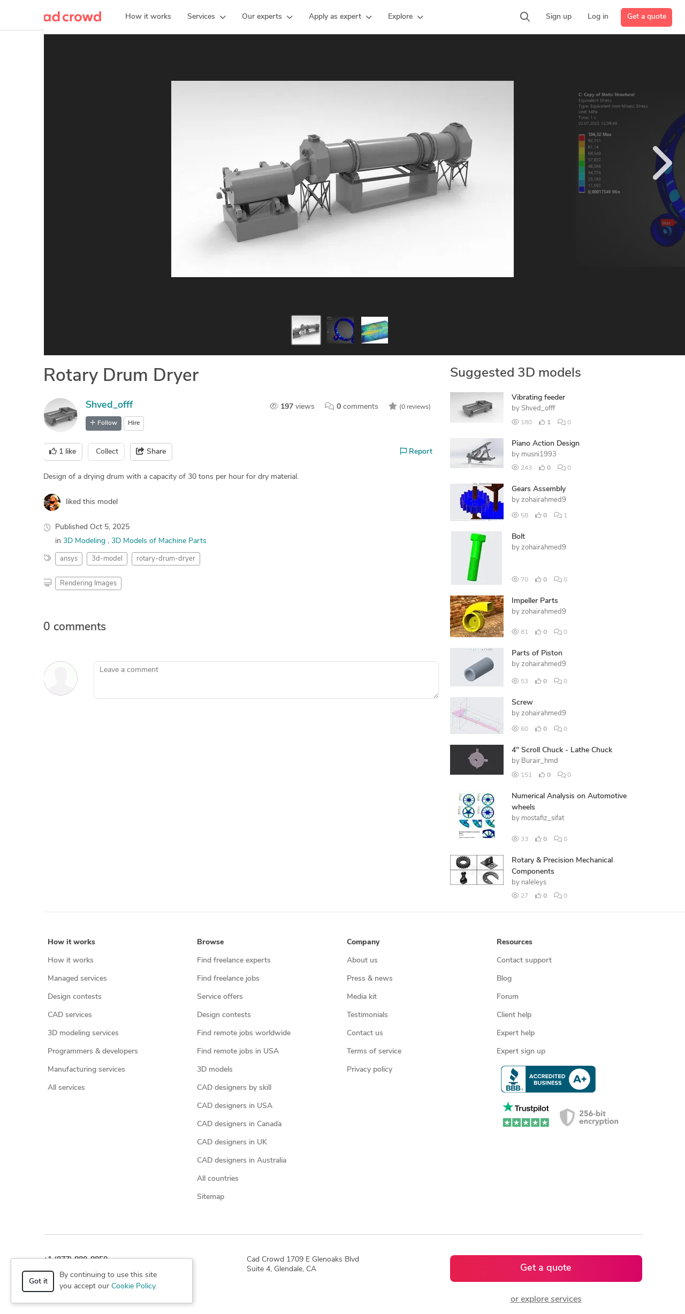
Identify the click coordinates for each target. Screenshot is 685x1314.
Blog (504, 979)
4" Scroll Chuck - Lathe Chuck (562, 750)
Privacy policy (369, 1070)
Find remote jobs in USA (238, 1052)
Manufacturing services (86, 1070)
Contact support (524, 961)
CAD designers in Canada (239, 1124)
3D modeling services (83, 1033)
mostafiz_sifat (542, 818)
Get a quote (646, 17)
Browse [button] (210, 942)
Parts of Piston (537, 654)
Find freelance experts (234, 961)
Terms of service (374, 1052)
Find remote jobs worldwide (244, 1033)
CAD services (70, 1015)
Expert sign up (521, 1052)
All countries (218, 1179)
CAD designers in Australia (241, 1161)
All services (66, 1088)
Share (151, 451)
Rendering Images (88, 583)
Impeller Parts (535, 601)
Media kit (362, 997)
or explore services (546, 1299)
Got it (38, 1282)
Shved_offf (109, 405)
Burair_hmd (539, 761)
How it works (71, 961)
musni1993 (539, 454)
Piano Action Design (546, 444)
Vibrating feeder (538, 398)
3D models (215, 1070)
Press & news (370, 979)
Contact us (365, 1033)
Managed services (77, 979)
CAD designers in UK (232, 1143)
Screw (522, 703)
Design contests (75, 997)
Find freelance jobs (228, 979)
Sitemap (210, 1197)
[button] (206, 17)
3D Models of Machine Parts (159, 541)
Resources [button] (514, 942)
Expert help (516, 1033)
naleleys (533, 882)
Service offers (220, 997)
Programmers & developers (93, 1052)
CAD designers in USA (234, 1106)
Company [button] (363, 942)
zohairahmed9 (543, 499)
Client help (514, 1015)
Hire (134, 423)
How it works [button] (71, 942)
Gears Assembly (539, 489)
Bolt (518, 537)
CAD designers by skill (234, 1088)
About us (362, 961)
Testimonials (367, 1015)
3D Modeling (85, 541)
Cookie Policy (133, 1286)
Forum (508, 997)
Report (416, 451)
